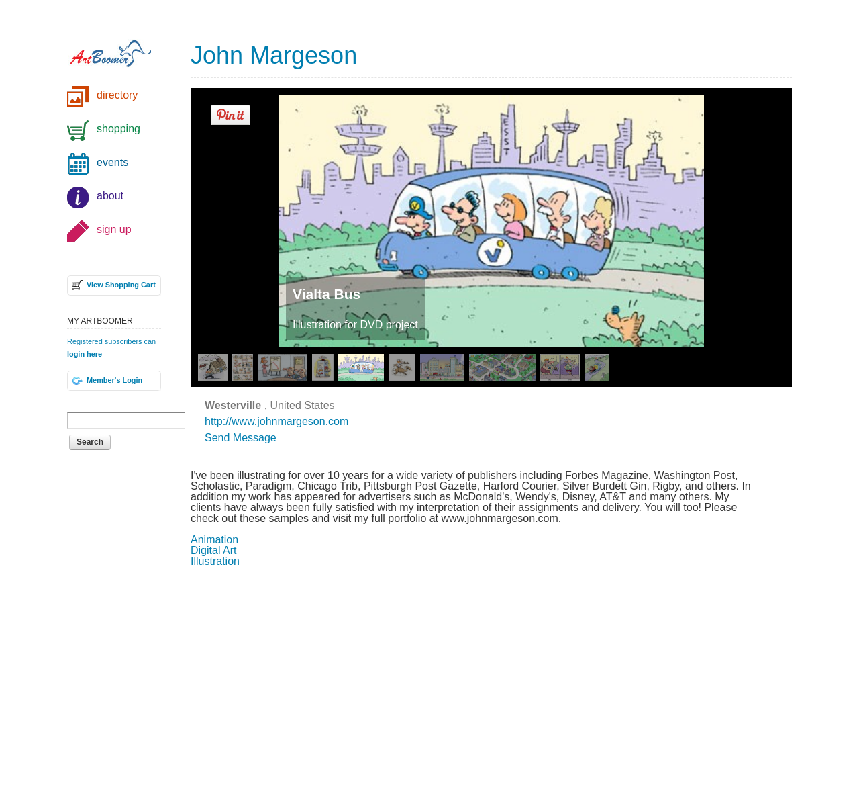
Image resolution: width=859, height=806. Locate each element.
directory (117, 95)
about (110, 196)
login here (84, 354)
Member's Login (114, 380)
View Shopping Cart (121, 285)
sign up (114, 229)
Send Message (240, 437)
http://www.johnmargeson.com (276, 421)
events (112, 162)
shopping (118, 128)
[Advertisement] (491, 685)
